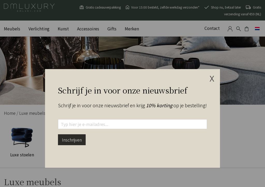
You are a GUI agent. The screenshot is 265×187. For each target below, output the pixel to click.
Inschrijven (72, 140)
